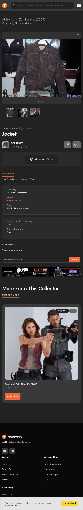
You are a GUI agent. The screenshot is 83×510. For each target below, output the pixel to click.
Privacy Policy (49, 469)
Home (4, 464)
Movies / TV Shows (10, 474)
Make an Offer (41, 159)
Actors (5, 480)
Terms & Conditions (52, 464)
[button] (38, 102)
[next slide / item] (79, 68)
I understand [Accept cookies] (70, 503)
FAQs (46, 480)
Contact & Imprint (51, 474)
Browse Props (8, 469)
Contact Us (7, 494)
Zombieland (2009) (16, 128)
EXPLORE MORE (10, 295)
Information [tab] (8, 173)
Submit (74, 259)
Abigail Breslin (14, 200)
